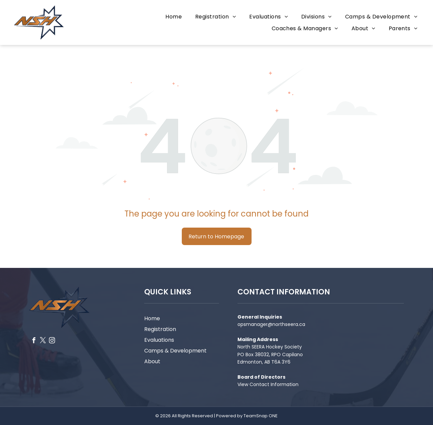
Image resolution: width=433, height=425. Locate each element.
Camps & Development (175, 351)
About (152, 361)
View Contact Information (268, 384)
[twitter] (42, 341)
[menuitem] (173, 16)
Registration (160, 329)
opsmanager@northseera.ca (271, 324)
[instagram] (51, 341)
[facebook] (33, 341)
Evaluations (159, 340)
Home (152, 318)
